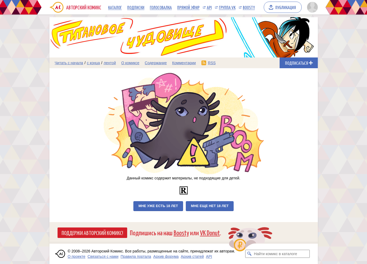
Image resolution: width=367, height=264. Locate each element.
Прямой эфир (188, 7)
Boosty (249, 7)
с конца (93, 63)
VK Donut (210, 232)
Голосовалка (161, 7)
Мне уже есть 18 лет (158, 206)
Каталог (115, 7)
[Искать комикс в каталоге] (249, 254)
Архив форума (166, 256)
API (209, 7)
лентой (110, 63)
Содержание (156, 63)
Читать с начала (69, 63)
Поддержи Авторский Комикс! (92, 232)
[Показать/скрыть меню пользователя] (311, 7)
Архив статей (192, 256)
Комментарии (184, 63)
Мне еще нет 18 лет (210, 206)
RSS (212, 63)
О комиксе (130, 63)
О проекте (76, 256)
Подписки (135, 7)
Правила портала (135, 256)
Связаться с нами (103, 256)
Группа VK (227, 7)
